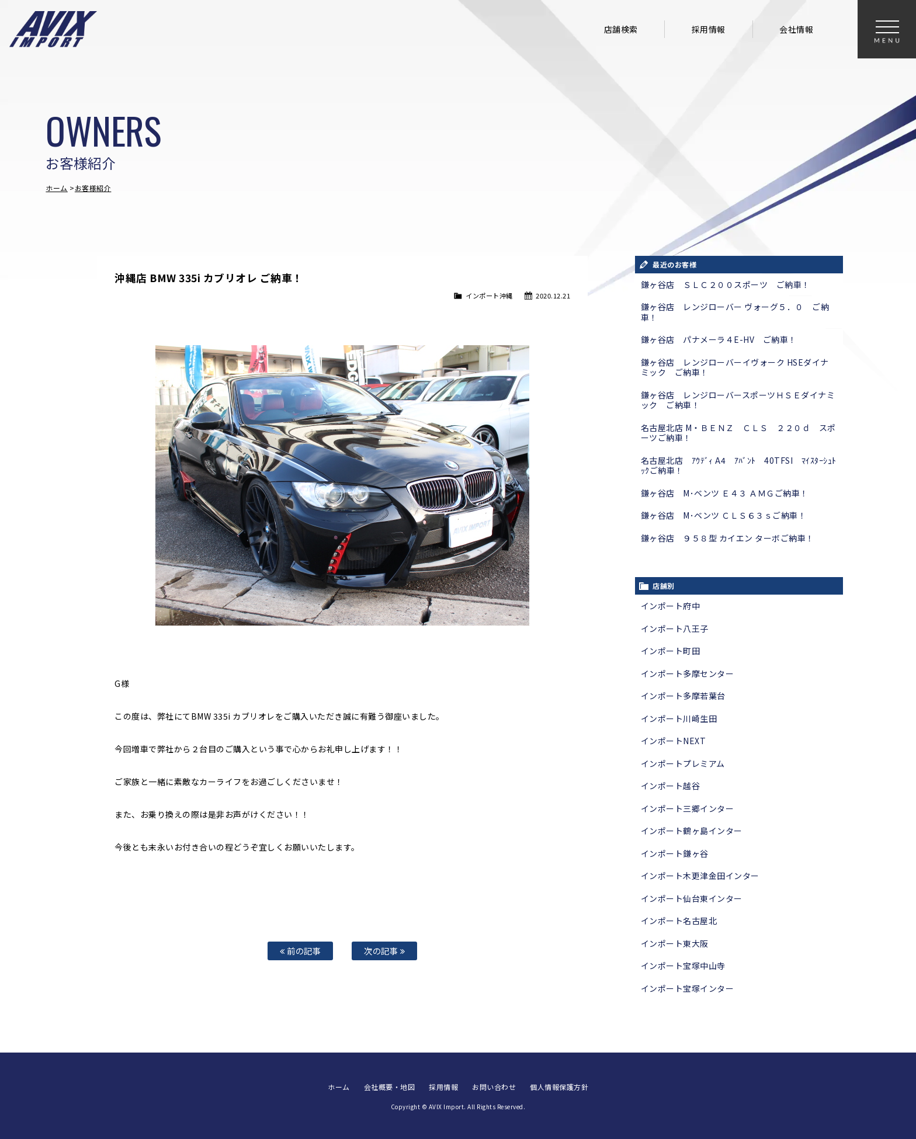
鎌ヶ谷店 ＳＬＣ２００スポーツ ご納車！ (725, 284)
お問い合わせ (494, 1087)
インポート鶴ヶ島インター (691, 830)
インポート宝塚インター (687, 988)
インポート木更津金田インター (700, 875)
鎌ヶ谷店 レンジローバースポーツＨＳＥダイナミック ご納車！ (738, 400)
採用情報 (709, 29)
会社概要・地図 (389, 1087)
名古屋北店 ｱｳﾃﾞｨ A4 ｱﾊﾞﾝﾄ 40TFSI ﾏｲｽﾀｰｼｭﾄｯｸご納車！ (739, 465)
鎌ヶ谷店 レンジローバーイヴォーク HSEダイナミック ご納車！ (735, 367)
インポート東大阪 (675, 943)
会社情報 (796, 29)
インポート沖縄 (489, 295)
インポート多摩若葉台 (683, 696)
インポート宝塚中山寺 (683, 965)
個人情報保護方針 (559, 1087)
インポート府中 (670, 606)
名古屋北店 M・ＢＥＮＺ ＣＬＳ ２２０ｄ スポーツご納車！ (738, 433)
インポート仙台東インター (691, 898)
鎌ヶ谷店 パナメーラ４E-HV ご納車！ (719, 339)
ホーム (57, 188)
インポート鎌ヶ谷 (675, 853)
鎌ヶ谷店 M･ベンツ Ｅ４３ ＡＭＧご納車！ (725, 493)
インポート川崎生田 (679, 718)
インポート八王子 (675, 628)
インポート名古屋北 (679, 920)
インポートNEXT (673, 740)
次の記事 (384, 950)
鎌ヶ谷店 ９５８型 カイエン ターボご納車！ (727, 538)
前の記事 (300, 950)
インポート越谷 (670, 785)
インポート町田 (670, 651)
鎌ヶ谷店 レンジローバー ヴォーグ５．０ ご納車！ (735, 312)
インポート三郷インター (687, 808)
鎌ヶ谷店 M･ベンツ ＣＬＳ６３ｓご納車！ (724, 515)
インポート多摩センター (687, 673)
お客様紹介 (93, 188)
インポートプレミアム (683, 763)
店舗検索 (621, 29)
